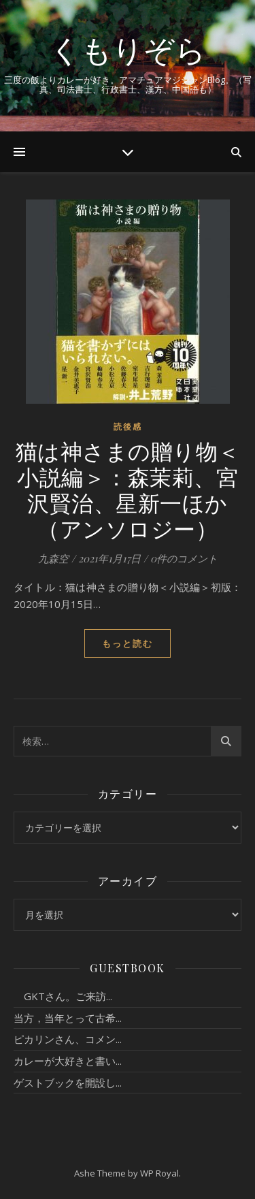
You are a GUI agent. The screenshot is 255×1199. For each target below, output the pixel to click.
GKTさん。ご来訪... (63, 996)
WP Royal (159, 1173)
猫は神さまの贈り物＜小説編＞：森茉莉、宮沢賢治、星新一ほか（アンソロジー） (128, 489)
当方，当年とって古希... (68, 1018)
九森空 (53, 558)
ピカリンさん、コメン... (68, 1039)
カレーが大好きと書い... (68, 1061)
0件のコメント (184, 558)
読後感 (128, 426)
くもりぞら (128, 49)
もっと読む (127, 643)
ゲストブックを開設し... (68, 1082)
